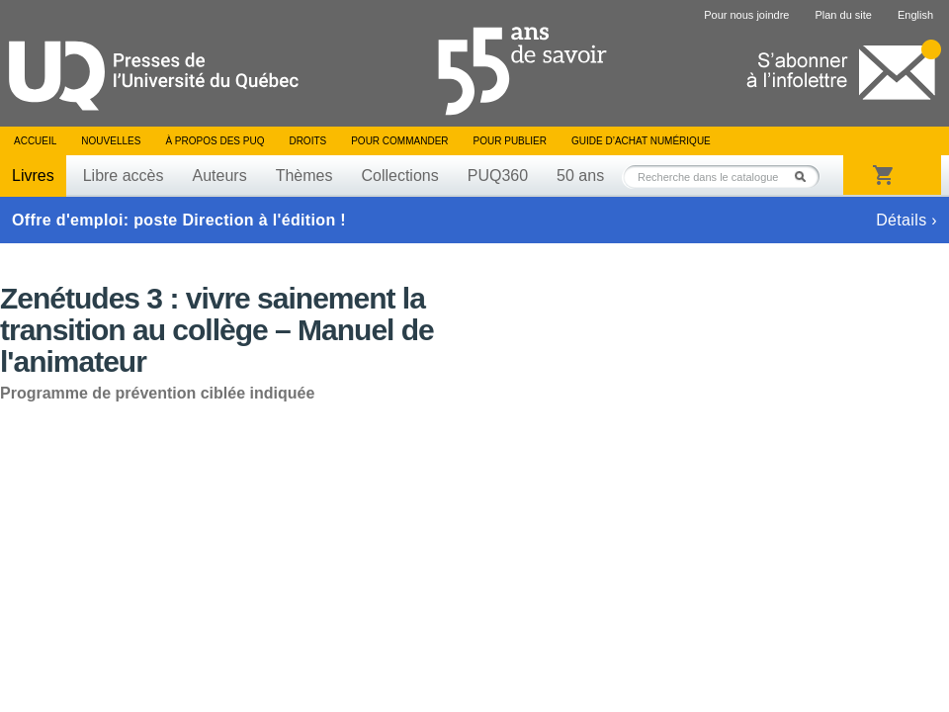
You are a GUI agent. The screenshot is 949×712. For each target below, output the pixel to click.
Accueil (35, 140)
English (915, 15)
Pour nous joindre (746, 15)
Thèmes (304, 175)
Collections (399, 175)
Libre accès (123, 175)
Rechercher (805, 176)
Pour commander (399, 140)
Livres (33, 175)
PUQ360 (498, 175)
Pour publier (510, 140)
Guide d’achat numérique (641, 140)
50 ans (580, 175)
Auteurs (220, 175)
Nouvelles (110, 140)
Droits (307, 140)
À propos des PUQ (214, 140)
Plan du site (843, 15)
